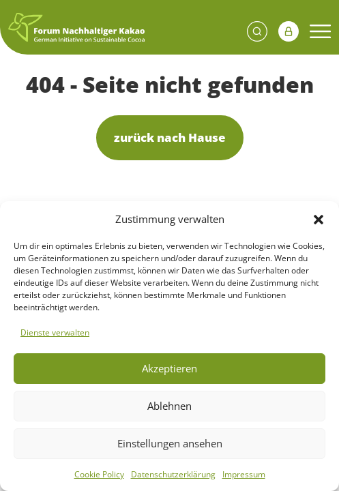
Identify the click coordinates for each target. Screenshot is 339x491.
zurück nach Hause (170, 137)
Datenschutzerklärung (173, 474)
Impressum (243, 474)
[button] (318, 219)
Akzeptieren (169, 368)
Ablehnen (169, 406)
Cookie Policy (99, 474)
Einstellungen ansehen (169, 443)
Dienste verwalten (54, 332)
